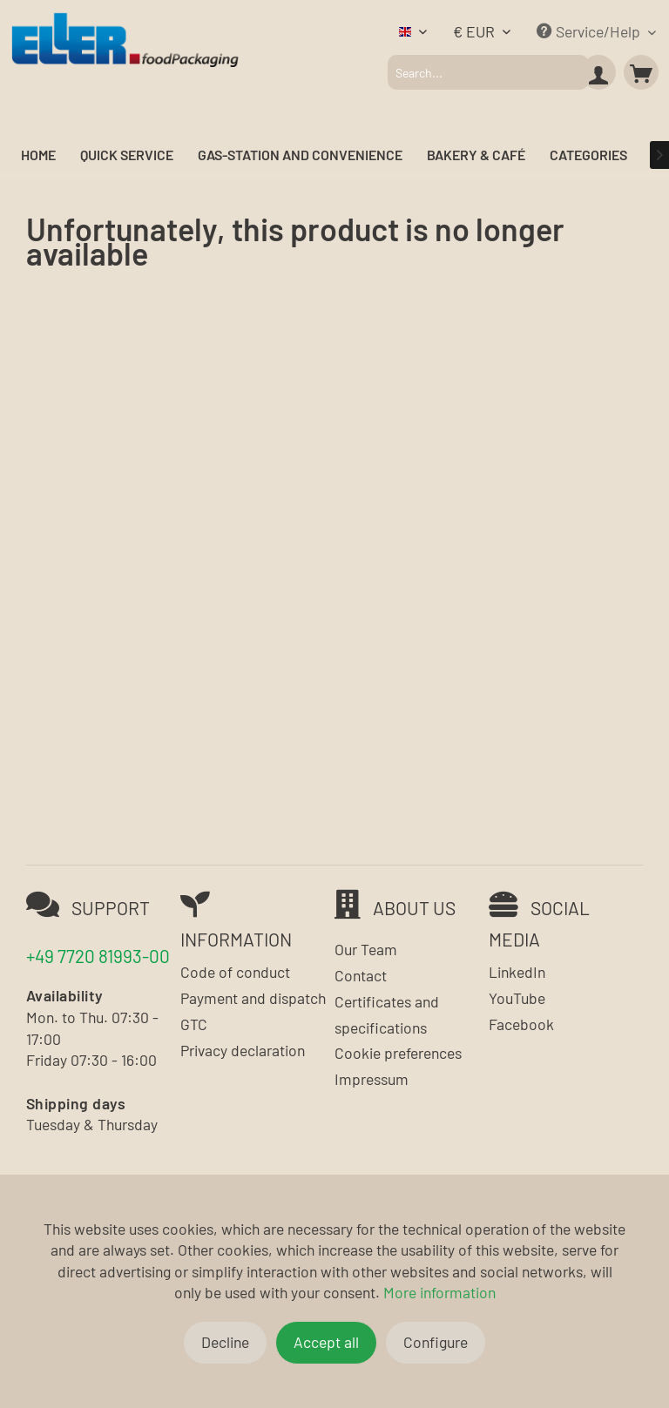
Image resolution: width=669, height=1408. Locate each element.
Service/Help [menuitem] (590, 31)
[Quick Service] (127, 155)
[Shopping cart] (641, 72)
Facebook (521, 1024)
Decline (225, 1341)
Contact (360, 975)
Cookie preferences (398, 1052)
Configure (435, 1341)
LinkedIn (517, 971)
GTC (193, 1024)
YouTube (517, 997)
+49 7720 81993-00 (98, 956)
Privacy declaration (242, 1050)
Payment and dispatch (253, 997)
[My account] (598, 72)
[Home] (38, 155)
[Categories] (588, 155)
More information (439, 1292)
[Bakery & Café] (476, 155)
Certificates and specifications (386, 1014)
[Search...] (488, 72)
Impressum (371, 1078)
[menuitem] (488, 72)
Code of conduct (235, 971)
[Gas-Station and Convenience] (300, 155)
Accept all (326, 1341)
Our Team (365, 949)
